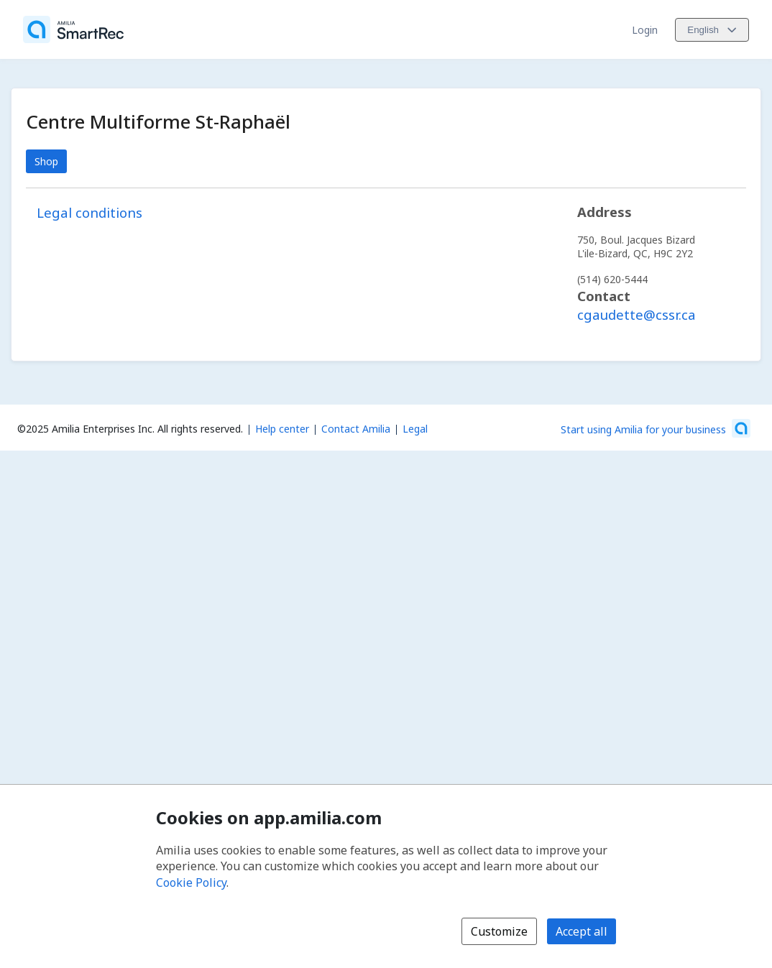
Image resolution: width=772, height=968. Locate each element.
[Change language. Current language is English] (712, 30)
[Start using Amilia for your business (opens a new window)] (655, 428)
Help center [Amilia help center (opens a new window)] (282, 428)
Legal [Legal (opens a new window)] (415, 428)
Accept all (581, 931)
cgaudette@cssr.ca (636, 314)
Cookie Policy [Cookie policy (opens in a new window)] (191, 882)
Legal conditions (89, 212)
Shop (46, 161)
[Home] (73, 29)
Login (645, 30)
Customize (499, 931)
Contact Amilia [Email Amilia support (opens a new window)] (355, 428)
